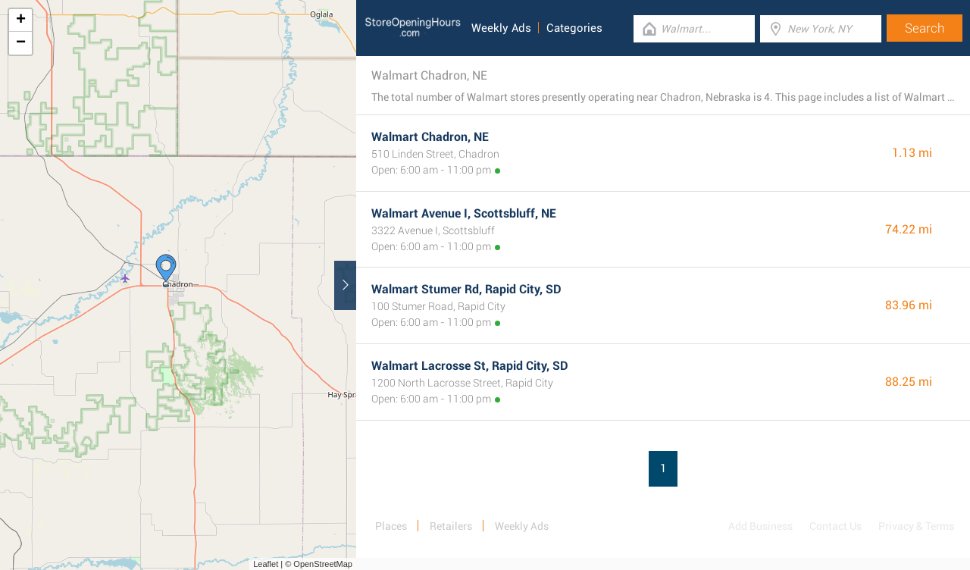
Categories (574, 28)
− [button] (21, 43)
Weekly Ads (501, 28)
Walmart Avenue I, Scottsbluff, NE (463, 213)
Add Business (760, 526)
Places (391, 526)
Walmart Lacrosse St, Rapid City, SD (469, 366)
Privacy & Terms (916, 526)
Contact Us (835, 526)
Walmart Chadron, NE (430, 137)
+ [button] (21, 20)
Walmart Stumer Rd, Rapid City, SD (466, 289)
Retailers (451, 526)
